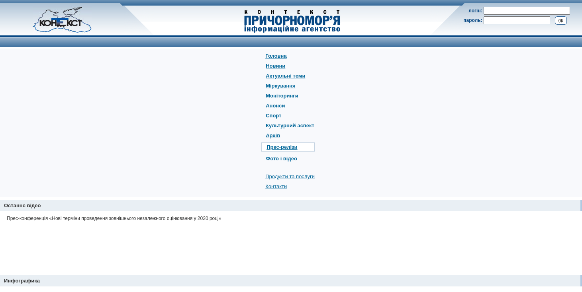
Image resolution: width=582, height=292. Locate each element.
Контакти (276, 186)
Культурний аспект (290, 125)
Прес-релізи (282, 147)
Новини (275, 66)
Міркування (280, 86)
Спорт (273, 116)
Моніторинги (282, 96)
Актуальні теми (285, 76)
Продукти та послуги (290, 176)
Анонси (275, 106)
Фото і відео (281, 159)
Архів (273, 135)
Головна (275, 56)
